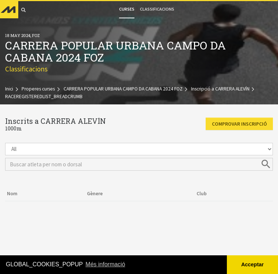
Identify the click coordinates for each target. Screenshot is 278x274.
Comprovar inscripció (239, 124)
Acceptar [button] (252, 264)
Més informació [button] (105, 264)
